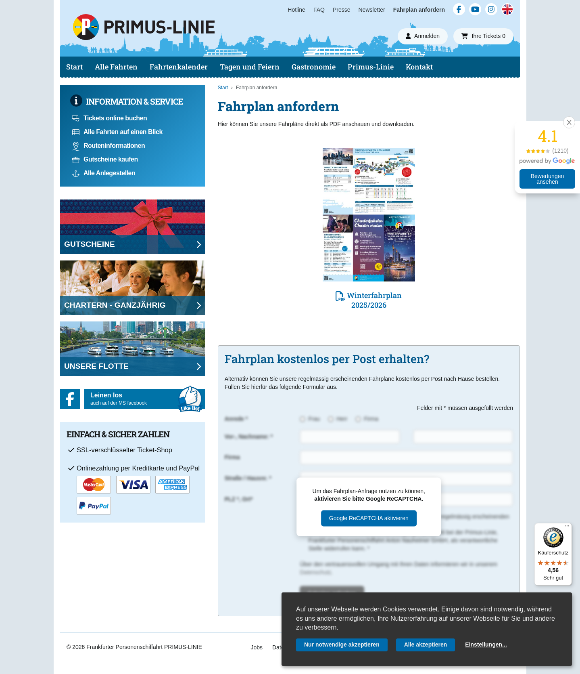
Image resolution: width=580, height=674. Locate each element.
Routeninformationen (108, 145)
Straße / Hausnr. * (248, 478)
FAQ (319, 9)
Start (74, 66)
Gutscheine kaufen (105, 159)
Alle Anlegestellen (103, 173)
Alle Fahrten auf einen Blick (117, 131)
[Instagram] (491, 9)
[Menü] (567, 528)
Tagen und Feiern (250, 66)
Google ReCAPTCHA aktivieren (369, 518)
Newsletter (372, 9)
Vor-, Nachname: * (249, 436)
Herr (341, 419)
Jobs (256, 647)
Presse (342, 9)
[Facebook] (459, 9)
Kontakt (419, 66)
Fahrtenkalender (179, 66)
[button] (569, 122)
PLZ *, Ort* (239, 499)
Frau (314, 419)
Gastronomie (314, 66)
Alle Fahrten (116, 66)
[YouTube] (475, 9)
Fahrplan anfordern (419, 9)
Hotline (296, 9)
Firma (371, 419)
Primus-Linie (371, 66)
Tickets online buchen (109, 118)
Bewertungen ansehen (547, 179)
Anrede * (236, 419)
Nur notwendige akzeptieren (342, 644)
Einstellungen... (486, 644)
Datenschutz (315, 572)
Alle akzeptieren (425, 644)
